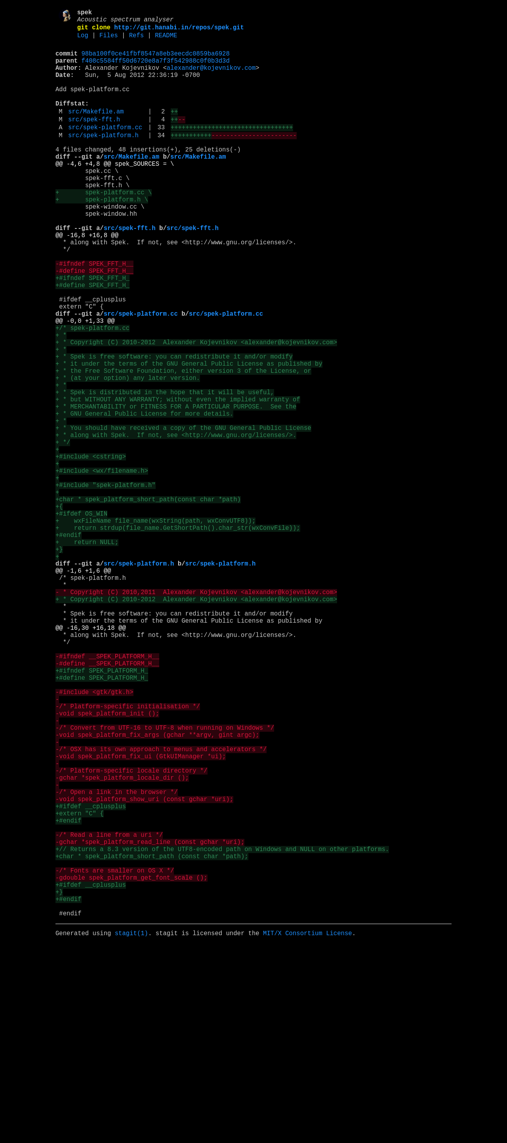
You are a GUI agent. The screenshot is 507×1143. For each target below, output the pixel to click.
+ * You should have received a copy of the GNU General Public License (183, 516)
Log (82, 40)
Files (108, 40)
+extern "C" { (79, 987)
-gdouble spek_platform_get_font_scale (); (131, 1065)
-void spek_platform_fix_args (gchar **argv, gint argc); (157, 891)
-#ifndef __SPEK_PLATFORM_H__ (107, 795)
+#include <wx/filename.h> (101, 568)
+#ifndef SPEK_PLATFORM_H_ (101, 812)
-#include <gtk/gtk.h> (94, 838)
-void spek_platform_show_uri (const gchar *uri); (144, 969)
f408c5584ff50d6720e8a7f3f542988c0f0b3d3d (156, 69)
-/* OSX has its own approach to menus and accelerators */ (161, 908)
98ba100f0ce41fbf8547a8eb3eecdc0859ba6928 (156, 60)
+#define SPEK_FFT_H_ (92, 341)
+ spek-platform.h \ (101, 236)
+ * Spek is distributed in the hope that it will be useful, (164, 472)
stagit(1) (131, 1130)
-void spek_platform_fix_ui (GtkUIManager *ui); (140, 917)
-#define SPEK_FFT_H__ (94, 324)
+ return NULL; (86, 655)
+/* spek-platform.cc (92, 393)
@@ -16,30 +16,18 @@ (90, 760)
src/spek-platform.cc (105, 150)
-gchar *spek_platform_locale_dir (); (122, 943)
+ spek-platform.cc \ (103, 228)
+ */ (62, 533)
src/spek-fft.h (94, 140)
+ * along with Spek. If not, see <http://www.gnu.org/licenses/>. (175, 524)
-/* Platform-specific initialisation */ (127, 856)
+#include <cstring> (90, 551)
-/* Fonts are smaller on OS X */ (114, 1057)
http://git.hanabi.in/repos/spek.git (179, 31)
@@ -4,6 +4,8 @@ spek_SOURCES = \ (114, 193)
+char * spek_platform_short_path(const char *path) (148, 603)
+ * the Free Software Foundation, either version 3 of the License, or (183, 446)
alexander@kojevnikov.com (211, 78)
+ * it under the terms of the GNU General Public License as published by (188, 437)
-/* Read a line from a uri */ (109, 1013)
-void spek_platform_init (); (107, 865)
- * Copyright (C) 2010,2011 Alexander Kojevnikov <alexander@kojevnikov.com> (196, 716)
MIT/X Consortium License (307, 1130)
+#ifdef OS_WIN (81, 620)
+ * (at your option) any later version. (127, 455)
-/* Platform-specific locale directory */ (131, 934)
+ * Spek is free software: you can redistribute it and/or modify (174, 428)
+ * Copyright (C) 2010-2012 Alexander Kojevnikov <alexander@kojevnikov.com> (196, 411)
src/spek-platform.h (103, 159)
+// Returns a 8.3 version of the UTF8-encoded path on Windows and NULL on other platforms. (222, 1030)
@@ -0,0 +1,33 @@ (85, 385)
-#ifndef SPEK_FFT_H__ (94, 315)
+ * (61, 402)
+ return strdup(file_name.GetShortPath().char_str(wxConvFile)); (177, 638)
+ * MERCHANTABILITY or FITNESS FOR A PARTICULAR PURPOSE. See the (175, 489)
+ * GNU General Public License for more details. (144, 498)
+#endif (68, 646)
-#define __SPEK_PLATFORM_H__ (107, 804)
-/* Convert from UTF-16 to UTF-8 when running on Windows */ (164, 882)
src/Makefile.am (96, 131)
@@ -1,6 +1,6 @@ (83, 690)
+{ (59, 612)
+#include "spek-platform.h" (105, 585)
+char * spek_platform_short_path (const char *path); (151, 1039)
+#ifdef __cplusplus (90, 978)
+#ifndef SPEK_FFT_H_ (92, 332)
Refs (136, 40)
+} (59, 664)
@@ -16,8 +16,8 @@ (86, 280)
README (166, 40)
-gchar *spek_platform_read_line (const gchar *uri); (149, 1022)
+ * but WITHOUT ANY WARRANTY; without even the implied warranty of (177, 481)
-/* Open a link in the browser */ (116, 961)
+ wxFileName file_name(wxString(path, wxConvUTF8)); (155, 629)
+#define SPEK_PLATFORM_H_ (101, 821)
